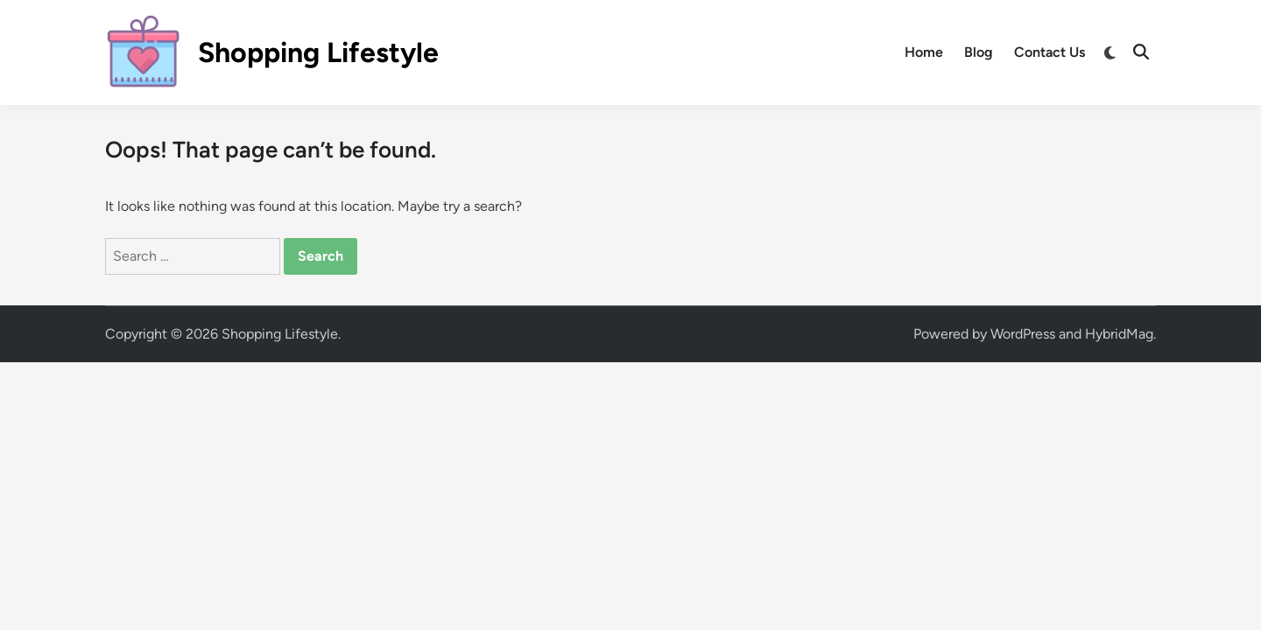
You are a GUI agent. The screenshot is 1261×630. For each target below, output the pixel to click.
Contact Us (1049, 52)
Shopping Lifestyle (318, 52)
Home (924, 52)
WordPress (1022, 334)
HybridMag (1119, 334)
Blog (978, 52)
